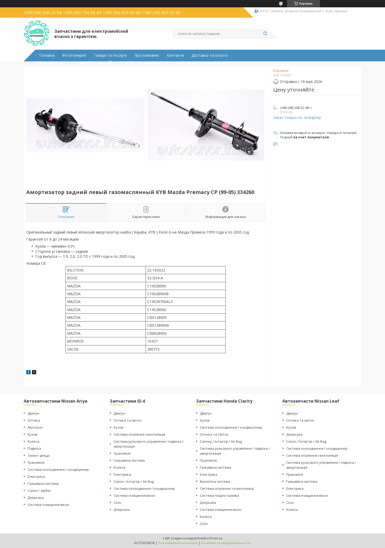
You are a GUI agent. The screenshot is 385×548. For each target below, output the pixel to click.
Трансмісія (36, 462)
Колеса (33, 441)
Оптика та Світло (214, 434)
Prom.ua (216, 538)
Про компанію (146, 55)
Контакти (175, 55)
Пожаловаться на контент (178, 543)
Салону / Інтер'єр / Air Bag (221, 441)
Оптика (34, 420)
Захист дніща (39, 455)
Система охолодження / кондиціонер (58, 469)
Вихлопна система (215, 481)
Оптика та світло (128, 420)
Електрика (36, 476)
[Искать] (265, 33)
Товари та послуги (110, 55)
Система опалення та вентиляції (227, 488)
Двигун (33, 413)
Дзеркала (36, 497)
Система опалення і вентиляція (139, 434)
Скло (117, 502)
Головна (46, 55)
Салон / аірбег (39, 490)
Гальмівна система (43, 483)
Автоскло (35, 427)
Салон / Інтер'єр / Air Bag (134, 481)
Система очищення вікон (48, 504)
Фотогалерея (74, 55)
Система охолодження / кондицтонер (231, 427)
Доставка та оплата (209, 55)
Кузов (32, 434)
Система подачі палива (219, 495)
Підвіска (34, 448)
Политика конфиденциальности (226, 543)
